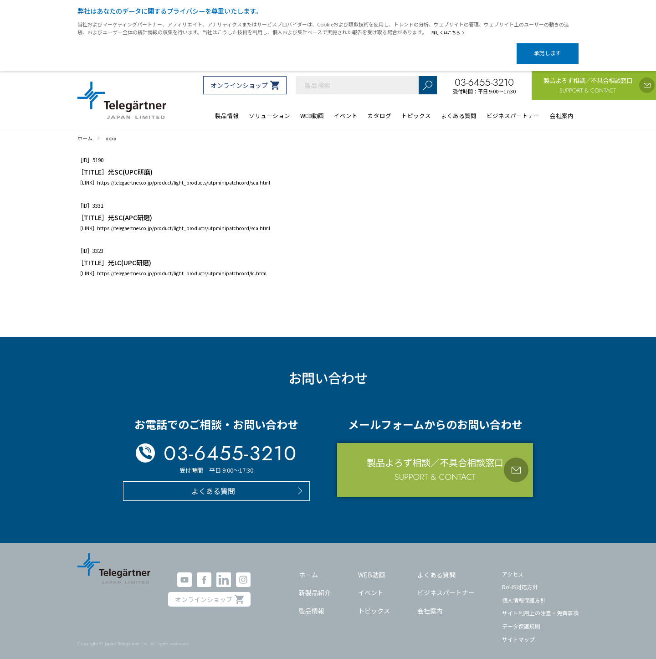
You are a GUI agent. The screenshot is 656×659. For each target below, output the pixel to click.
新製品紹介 (315, 584)
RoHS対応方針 (520, 579)
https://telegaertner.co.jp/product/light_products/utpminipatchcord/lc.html (181, 265)
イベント (371, 584)
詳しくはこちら (449, 32)
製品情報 (311, 602)
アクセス (512, 566)
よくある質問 (436, 566)
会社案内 (430, 602)
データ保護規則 (521, 618)
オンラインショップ (239, 77)
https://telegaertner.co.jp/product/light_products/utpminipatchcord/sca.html (183, 220)
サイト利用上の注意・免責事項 (540, 605)
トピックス (374, 602)
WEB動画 (371, 566)
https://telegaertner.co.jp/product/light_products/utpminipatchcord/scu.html (183, 174)
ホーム (308, 566)
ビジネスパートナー (446, 584)
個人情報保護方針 (524, 592)
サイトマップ (518, 631)
